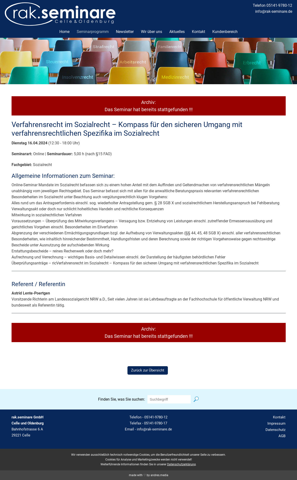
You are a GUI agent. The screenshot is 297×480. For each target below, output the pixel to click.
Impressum (276, 423)
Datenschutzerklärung (181, 464)
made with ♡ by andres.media (148, 475)
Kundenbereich (225, 31)
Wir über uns (151, 31)
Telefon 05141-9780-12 (272, 5)
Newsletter (125, 31)
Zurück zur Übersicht (147, 370)
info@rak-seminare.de (273, 11)
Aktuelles (177, 31)
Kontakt (198, 31)
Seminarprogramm (93, 31)
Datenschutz (275, 430)
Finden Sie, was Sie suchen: (121, 399)
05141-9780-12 (155, 417)
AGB (281, 436)
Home (64, 31)
